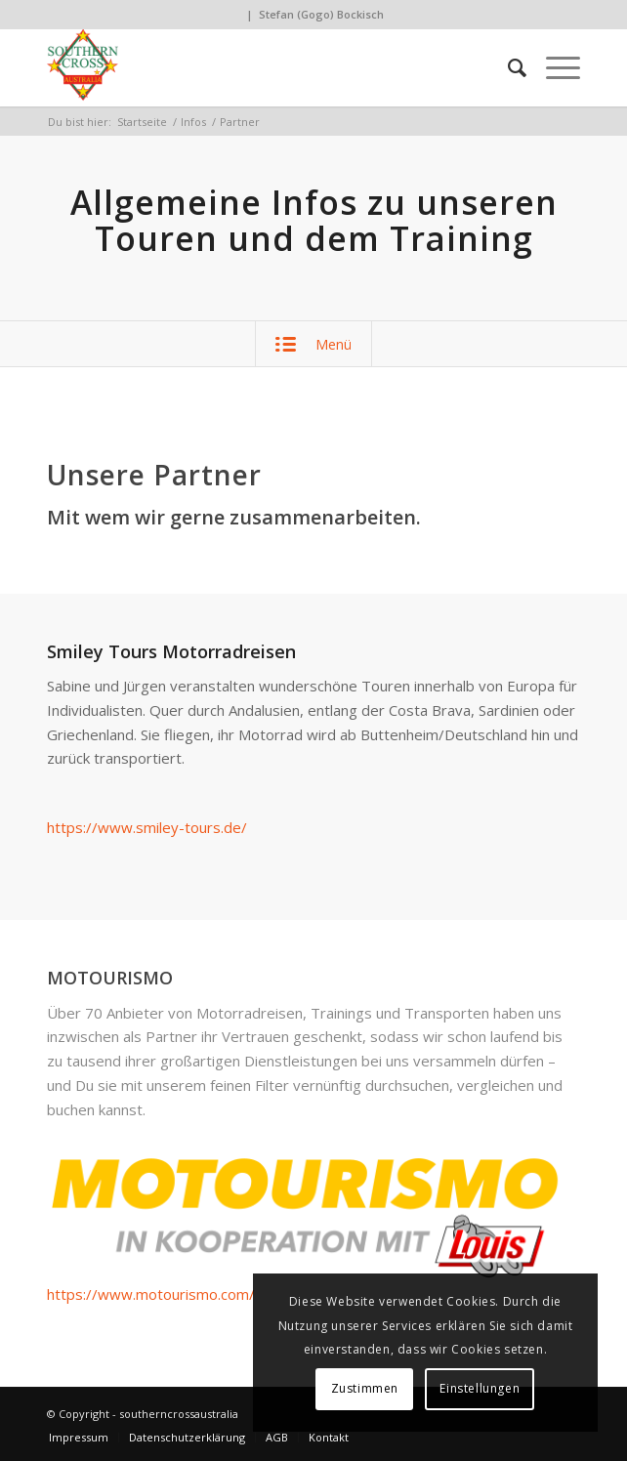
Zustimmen (364, 1388)
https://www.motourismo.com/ (151, 1294)
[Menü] (553, 67)
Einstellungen (479, 1388)
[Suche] (507, 67)
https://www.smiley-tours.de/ (147, 827)
